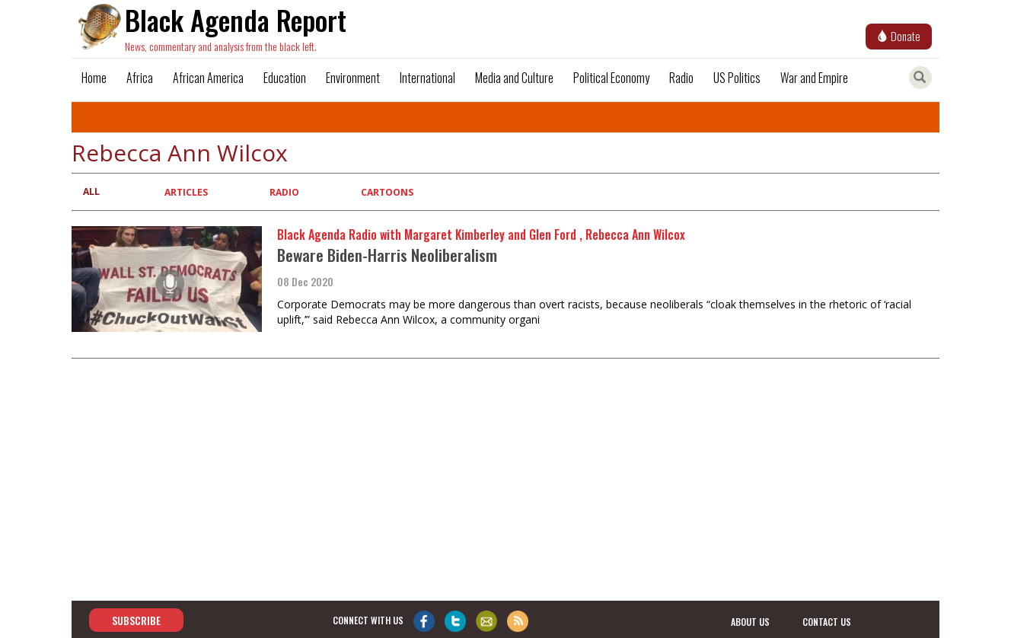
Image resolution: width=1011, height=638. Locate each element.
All (91, 191)
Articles (186, 192)
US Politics (737, 78)
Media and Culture (514, 78)
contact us (826, 620)
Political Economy (611, 78)
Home (94, 78)
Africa (139, 78)
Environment (353, 78)
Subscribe (136, 620)
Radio (681, 78)
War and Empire (814, 78)
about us (750, 620)
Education (284, 78)
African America (208, 78)
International (427, 78)
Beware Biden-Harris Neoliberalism (387, 254)
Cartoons (387, 192)
